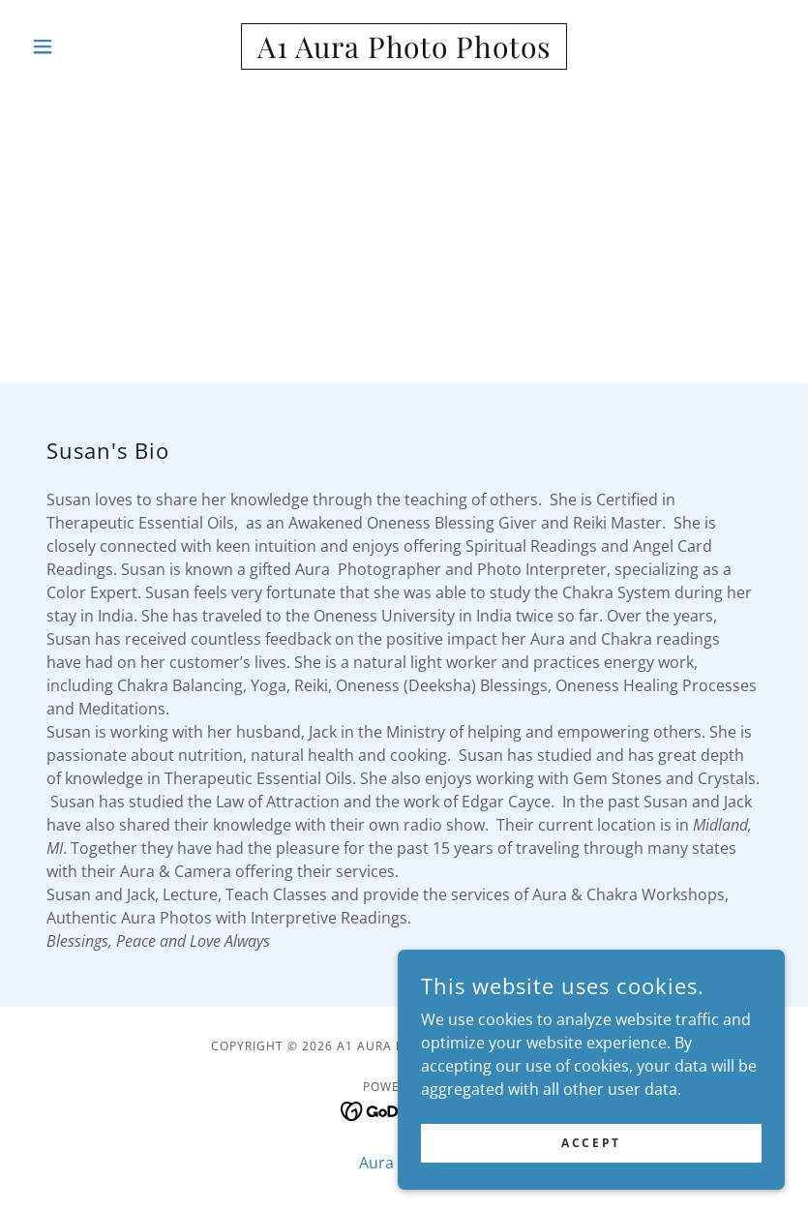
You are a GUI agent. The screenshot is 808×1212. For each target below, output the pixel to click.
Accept (590, 1143)
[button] (80, 46)
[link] (404, 52)
